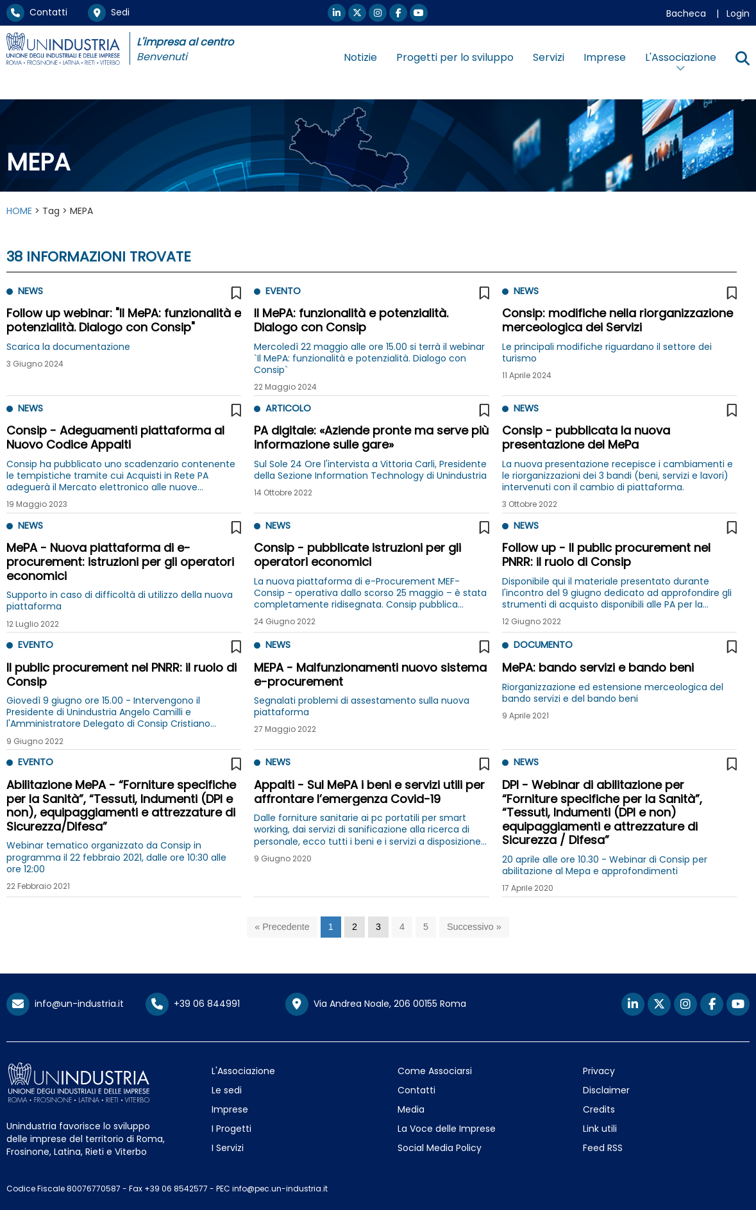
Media (411, 1109)
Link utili (600, 1128)
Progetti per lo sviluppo (455, 57)
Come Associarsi (435, 1071)
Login (738, 13)
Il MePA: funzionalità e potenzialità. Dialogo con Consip (351, 320)
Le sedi (227, 1090)
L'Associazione (243, 1071)
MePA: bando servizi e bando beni (598, 667)
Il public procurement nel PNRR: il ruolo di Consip (121, 674)
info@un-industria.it (65, 1003)
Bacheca (686, 13)
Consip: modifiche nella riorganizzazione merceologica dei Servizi (617, 320)
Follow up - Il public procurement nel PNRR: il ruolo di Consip (606, 555)
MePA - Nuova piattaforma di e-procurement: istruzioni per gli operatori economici (120, 561)
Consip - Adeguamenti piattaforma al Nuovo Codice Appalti (115, 437)
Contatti (36, 12)
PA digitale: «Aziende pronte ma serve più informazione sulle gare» (371, 437)
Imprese (605, 57)
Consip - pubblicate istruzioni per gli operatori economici (357, 555)
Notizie (360, 57)
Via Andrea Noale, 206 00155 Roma (375, 1004)
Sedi (109, 12)
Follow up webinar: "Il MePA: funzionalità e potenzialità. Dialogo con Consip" (123, 320)
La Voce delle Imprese (447, 1128)
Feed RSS (603, 1147)
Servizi (548, 57)
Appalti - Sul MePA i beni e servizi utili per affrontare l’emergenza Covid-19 (369, 792)
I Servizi (228, 1147)
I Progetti (231, 1128)
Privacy (599, 1071)
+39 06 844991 (193, 1003)
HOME (19, 210)
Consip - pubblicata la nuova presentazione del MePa (586, 437)
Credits (599, 1109)
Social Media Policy (440, 1147)
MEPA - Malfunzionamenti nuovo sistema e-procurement (370, 674)
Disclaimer (606, 1090)
